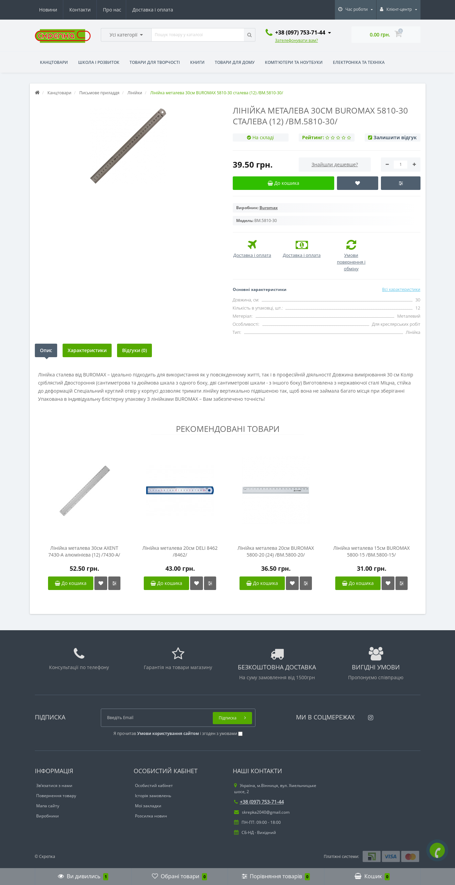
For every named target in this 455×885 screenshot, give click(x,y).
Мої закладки (148, 806)
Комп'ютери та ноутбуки (294, 62)
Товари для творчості (155, 62)
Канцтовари (54, 62)
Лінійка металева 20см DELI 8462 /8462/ (180, 551)
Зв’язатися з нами (54, 785)
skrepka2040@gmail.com (262, 812)
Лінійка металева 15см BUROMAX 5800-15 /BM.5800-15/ (371, 551)
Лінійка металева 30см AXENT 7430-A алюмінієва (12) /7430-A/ (84, 551)
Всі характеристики (401, 289)
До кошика (70, 583)
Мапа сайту (47, 806)
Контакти (163, 9)
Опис (46, 350)
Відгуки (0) (134, 350)
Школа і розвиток (98, 62)
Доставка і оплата (90, 9)
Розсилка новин (151, 816)
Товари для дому (235, 62)
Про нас (48, 9)
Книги (197, 62)
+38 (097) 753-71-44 (259, 801)
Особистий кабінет (154, 785)
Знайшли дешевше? (335, 164)
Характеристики (87, 350)
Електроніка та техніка (359, 62)
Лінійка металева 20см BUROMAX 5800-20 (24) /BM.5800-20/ (275, 551)
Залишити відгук (395, 137)
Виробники (47, 816)
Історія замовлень (153, 795)
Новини (131, 9)
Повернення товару (56, 795)
